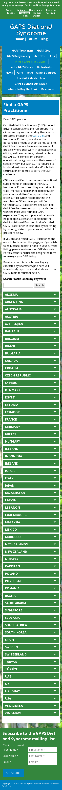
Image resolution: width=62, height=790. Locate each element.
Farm (20, 72)
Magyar (37, 13)
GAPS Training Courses (41, 72)
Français (24, 13)
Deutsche (51, 10)
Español (11, 13)
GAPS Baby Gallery (18, 56)
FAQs (51, 56)
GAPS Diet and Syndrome (31, 30)
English (36, 15)
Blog (44, 39)
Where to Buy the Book (22, 89)
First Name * (10, 749)
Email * (7, 762)
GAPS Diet (43, 50)
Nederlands (35, 10)
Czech (9, 10)
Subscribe (13, 773)
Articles (39, 56)
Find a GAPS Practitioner (31, 61)
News (9, 72)
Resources (47, 89)
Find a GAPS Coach (21, 67)
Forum (32, 39)
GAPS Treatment (22, 50)
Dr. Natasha (44, 67)
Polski (25, 15)
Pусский (50, 13)
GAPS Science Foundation (31, 83)
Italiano (21, 10)
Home (19, 39)
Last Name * (10, 756)
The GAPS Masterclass (31, 78)
